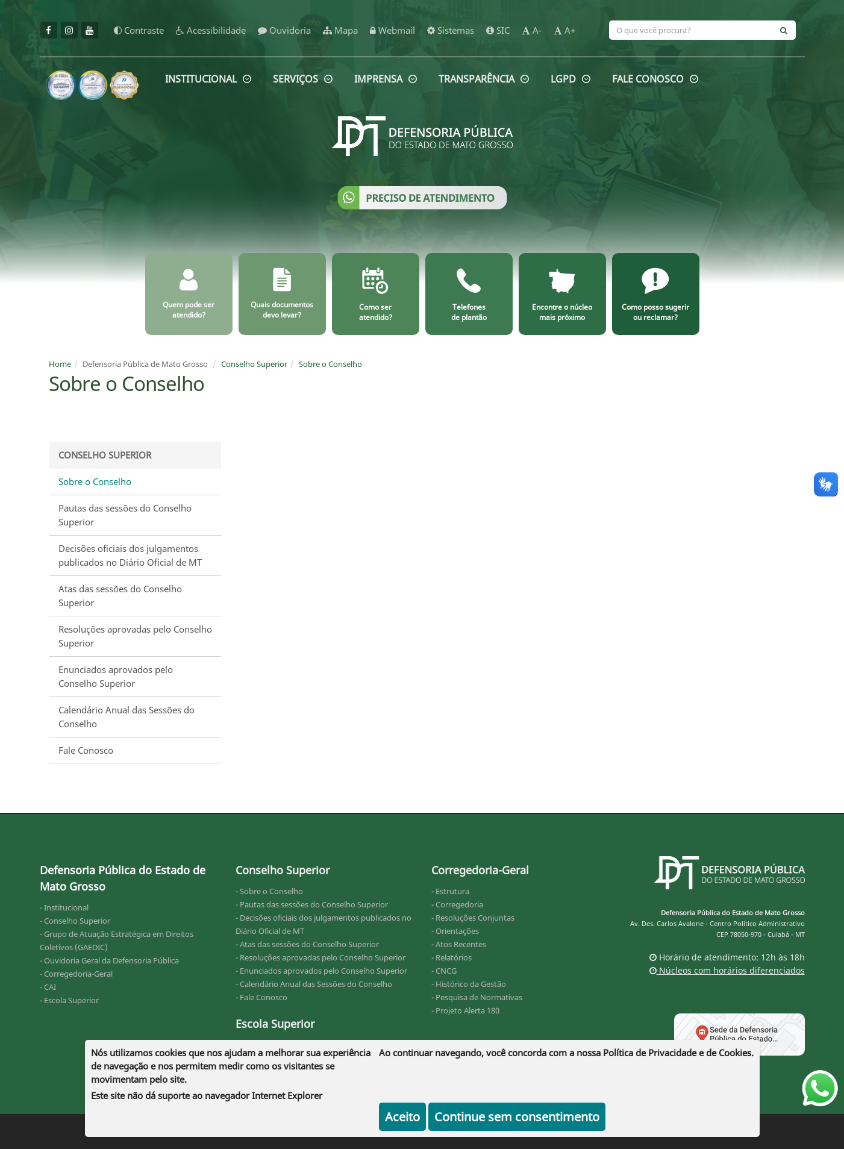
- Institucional (64, 907)
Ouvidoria (284, 30)
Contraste (139, 30)
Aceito (402, 1117)
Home (60, 363)
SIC (498, 30)
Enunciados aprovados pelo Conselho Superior (115, 676)
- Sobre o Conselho (269, 891)
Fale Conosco (85, 750)
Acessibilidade (211, 30)
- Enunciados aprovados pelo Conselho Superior (321, 970)
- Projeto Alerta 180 (465, 1010)
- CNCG (444, 970)
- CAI (48, 987)
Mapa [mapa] (340, 30)
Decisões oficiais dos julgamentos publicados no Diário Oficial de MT (130, 555)
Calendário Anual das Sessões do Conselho (126, 717)
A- (532, 30)
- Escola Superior (69, 1000)
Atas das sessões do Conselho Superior (120, 596)
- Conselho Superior (75, 920)
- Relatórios (451, 957)
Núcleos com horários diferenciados (727, 970)
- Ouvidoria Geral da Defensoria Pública (109, 960)
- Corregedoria (457, 904)
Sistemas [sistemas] (450, 30)
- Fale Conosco (261, 997)
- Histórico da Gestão (468, 983)
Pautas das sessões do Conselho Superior (125, 515)
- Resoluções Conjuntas (472, 917)
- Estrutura (450, 891)
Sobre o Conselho (330, 363)
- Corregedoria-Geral (76, 973)
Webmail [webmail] (392, 30)
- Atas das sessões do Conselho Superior (307, 944)
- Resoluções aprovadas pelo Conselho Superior (320, 957)
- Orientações (455, 930)
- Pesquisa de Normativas (476, 997)
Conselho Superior (254, 363)
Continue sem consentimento (516, 1117)
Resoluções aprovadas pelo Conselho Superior (135, 636)
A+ (564, 30)
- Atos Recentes (458, 944)
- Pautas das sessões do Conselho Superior (312, 904)
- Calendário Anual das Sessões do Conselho (314, 983)
